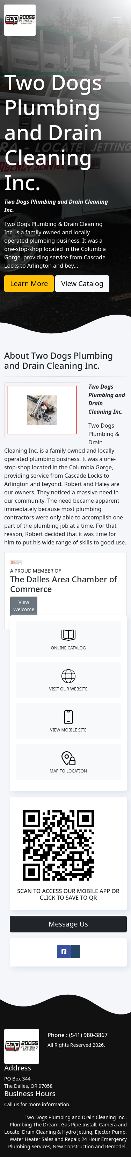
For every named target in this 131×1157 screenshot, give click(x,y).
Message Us (68, 924)
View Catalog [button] (82, 283)
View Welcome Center (23, 609)
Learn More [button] (29, 283)
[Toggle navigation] (117, 20)
